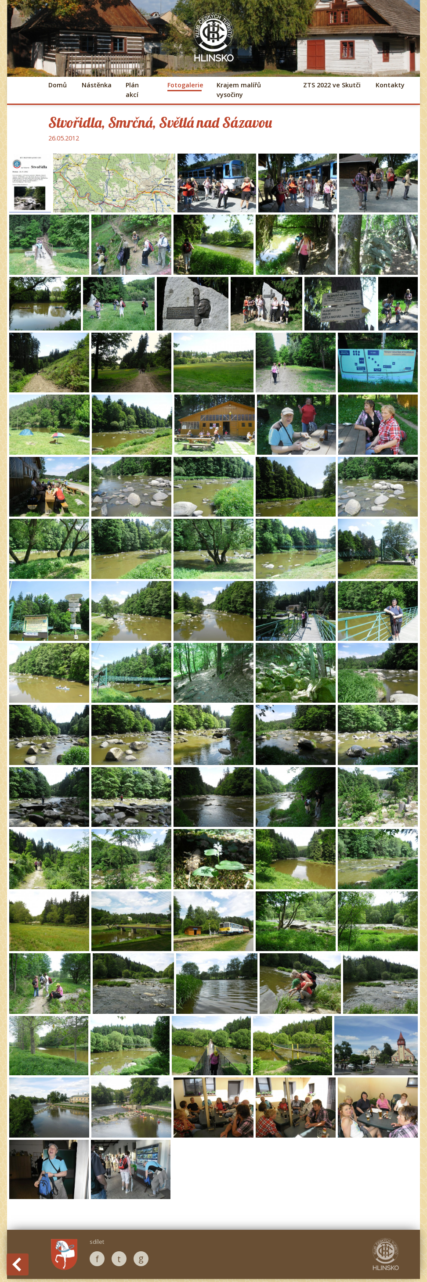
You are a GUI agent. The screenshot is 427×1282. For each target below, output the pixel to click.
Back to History (18, 1264)
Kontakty (390, 85)
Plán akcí (132, 90)
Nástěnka (96, 85)
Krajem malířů (239, 90)
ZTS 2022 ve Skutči (332, 85)
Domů (57, 85)
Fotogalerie (184, 85)
